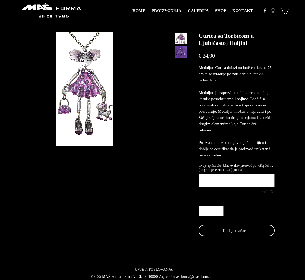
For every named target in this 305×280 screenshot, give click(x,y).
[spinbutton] (211, 211)
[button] (284, 10)
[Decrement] (203, 211)
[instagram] (273, 10)
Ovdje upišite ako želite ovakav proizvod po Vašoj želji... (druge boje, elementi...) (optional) (236, 168)
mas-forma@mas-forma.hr (193, 277)
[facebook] (265, 10)
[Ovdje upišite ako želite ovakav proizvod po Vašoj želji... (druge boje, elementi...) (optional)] (236, 180)
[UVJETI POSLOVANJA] (154, 269)
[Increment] (219, 211)
